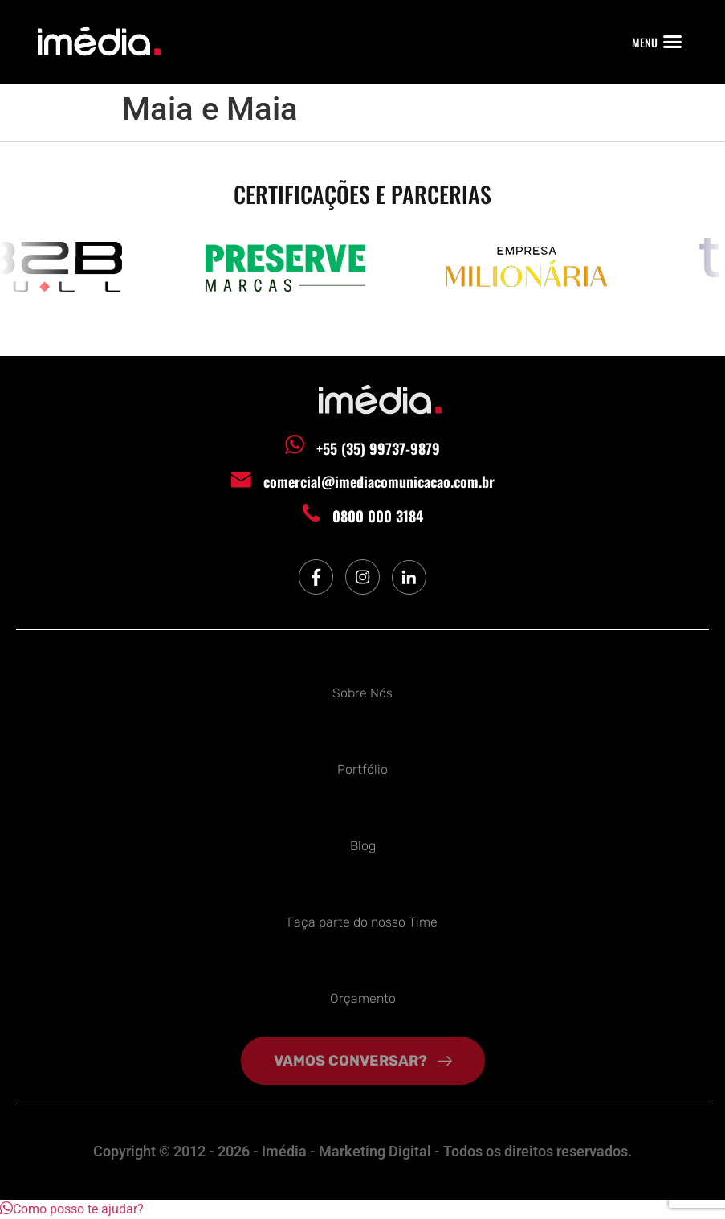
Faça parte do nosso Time (362, 922)
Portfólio (362, 769)
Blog (363, 845)
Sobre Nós (362, 693)
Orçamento (363, 998)
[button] (673, 42)
